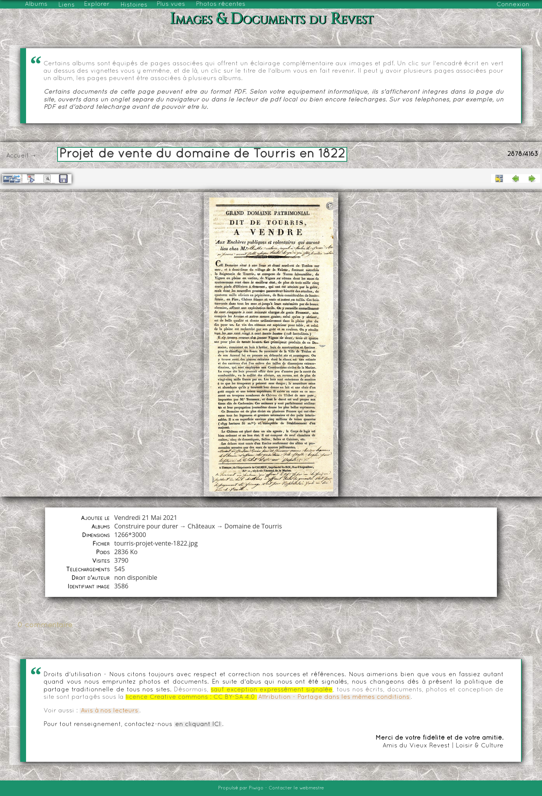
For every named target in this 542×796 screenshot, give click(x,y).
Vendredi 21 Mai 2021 (145, 517)
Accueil (17, 156)
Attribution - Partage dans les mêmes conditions (333, 697)
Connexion (513, 4)
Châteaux (201, 526)
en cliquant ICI (198, 724)
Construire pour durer (146, 526)
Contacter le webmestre (296, 788)
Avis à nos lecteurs (109, 711)
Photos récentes (220, 4)
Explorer (97, 4)
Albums (36, 4)
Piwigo (256, 788)
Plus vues (171, 4)
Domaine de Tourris (253, 526)
